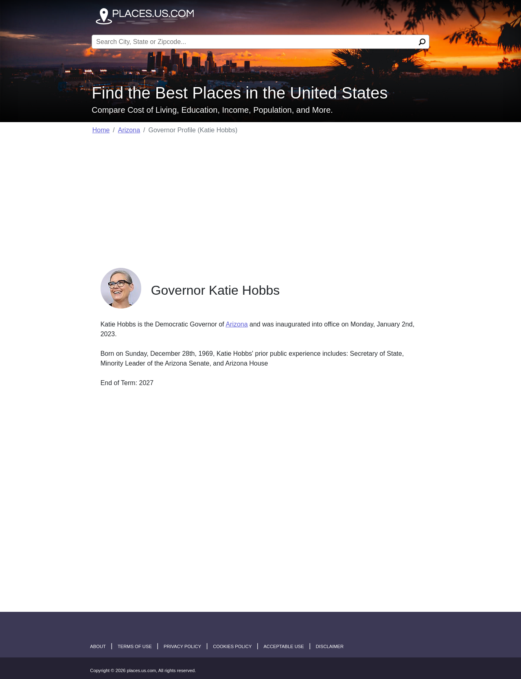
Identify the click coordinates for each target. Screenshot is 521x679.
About (98, 646)
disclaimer (330, 646)
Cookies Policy (232, 646)
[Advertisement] (260, 199)
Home (101, 130)
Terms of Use (135, 646)
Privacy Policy (182, 646)
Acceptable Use (283, 646)
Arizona (129, 130)
